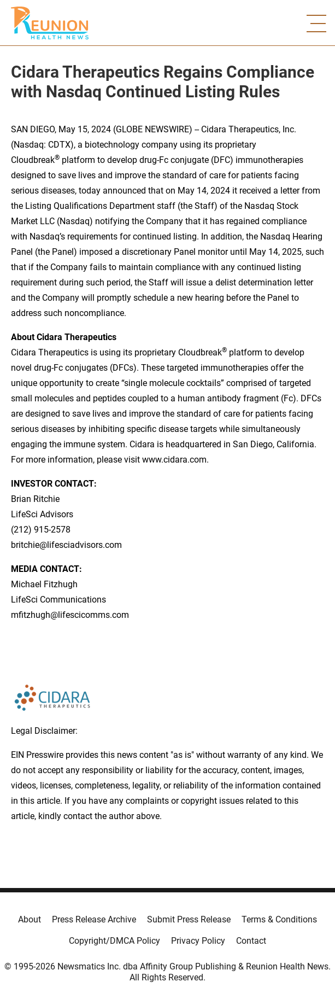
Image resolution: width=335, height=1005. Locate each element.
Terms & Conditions (279, 919)
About (29, 919)
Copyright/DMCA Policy (114, 941)
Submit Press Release (189, 919)
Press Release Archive (94, 919)
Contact (251, 941)
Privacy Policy (198, 941)
